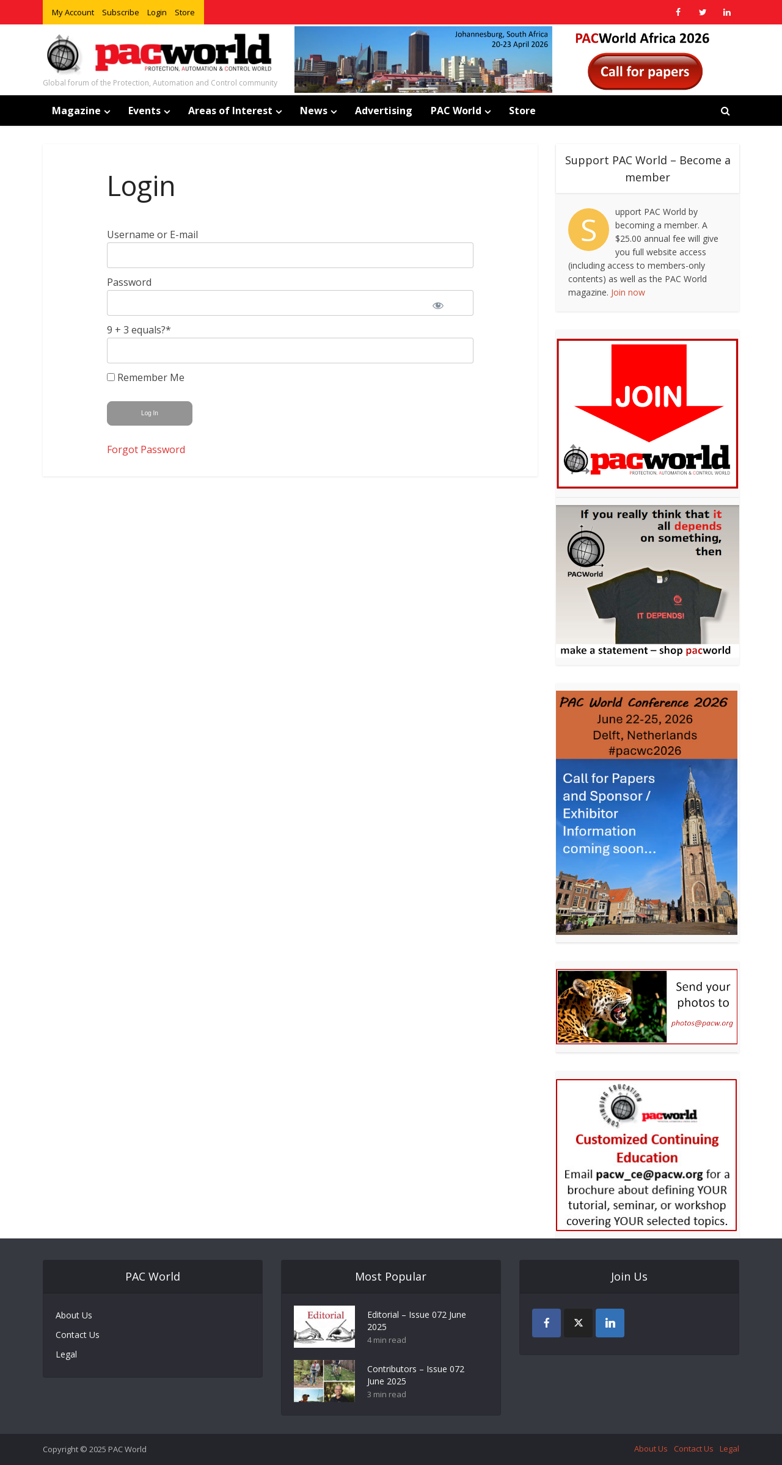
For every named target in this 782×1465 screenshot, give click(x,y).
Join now (628, 292)
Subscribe (120, 12)
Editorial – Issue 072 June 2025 (416, 1320)
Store (185, 12)
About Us (74, 1315)
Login (157, 12)
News (313, 110)
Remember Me (146, 377)
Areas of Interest (230, 110)
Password (129, 282)
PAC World (456, 110)
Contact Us (78, 1334)
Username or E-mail (152, 234)
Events (144, 110)
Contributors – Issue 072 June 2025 (415, 1375)
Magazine (76, 110)
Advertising (383, 110)
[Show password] (445, 303)
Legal (66, 1354)
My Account (73, 12)
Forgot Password (146, 449)
